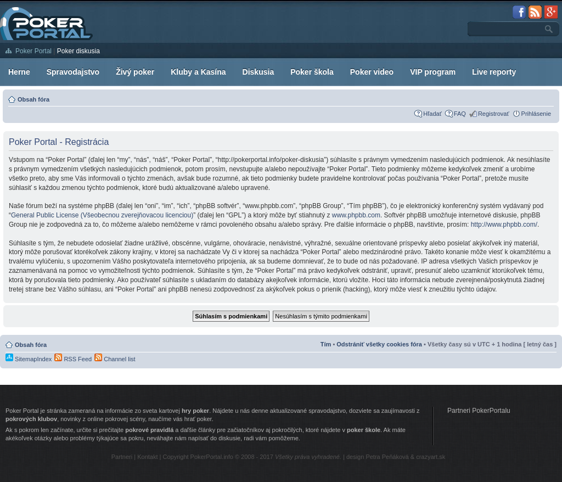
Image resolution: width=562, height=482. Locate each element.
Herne (19, 72)
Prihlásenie (536, 113)
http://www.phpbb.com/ (504, 224)
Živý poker (135, 72)
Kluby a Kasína (198, 72)
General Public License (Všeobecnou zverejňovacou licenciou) (102, 215)
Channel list (115, 359)
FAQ (460, 113)
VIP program (433, 72)
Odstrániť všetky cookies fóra (379, 344)
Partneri (122, 456)
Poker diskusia (78, 51)
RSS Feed (73, 359)
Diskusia (258, 72)
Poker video (372, 72)
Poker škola (312, 72)
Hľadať (432, 113)
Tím (326, 344)
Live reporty (494, 72)
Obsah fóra (33, 99)
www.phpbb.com (356, 215)
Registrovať (493, 113)
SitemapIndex (28, 359)
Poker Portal (33, 51)
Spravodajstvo (73, 72)
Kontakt (147, 456)
